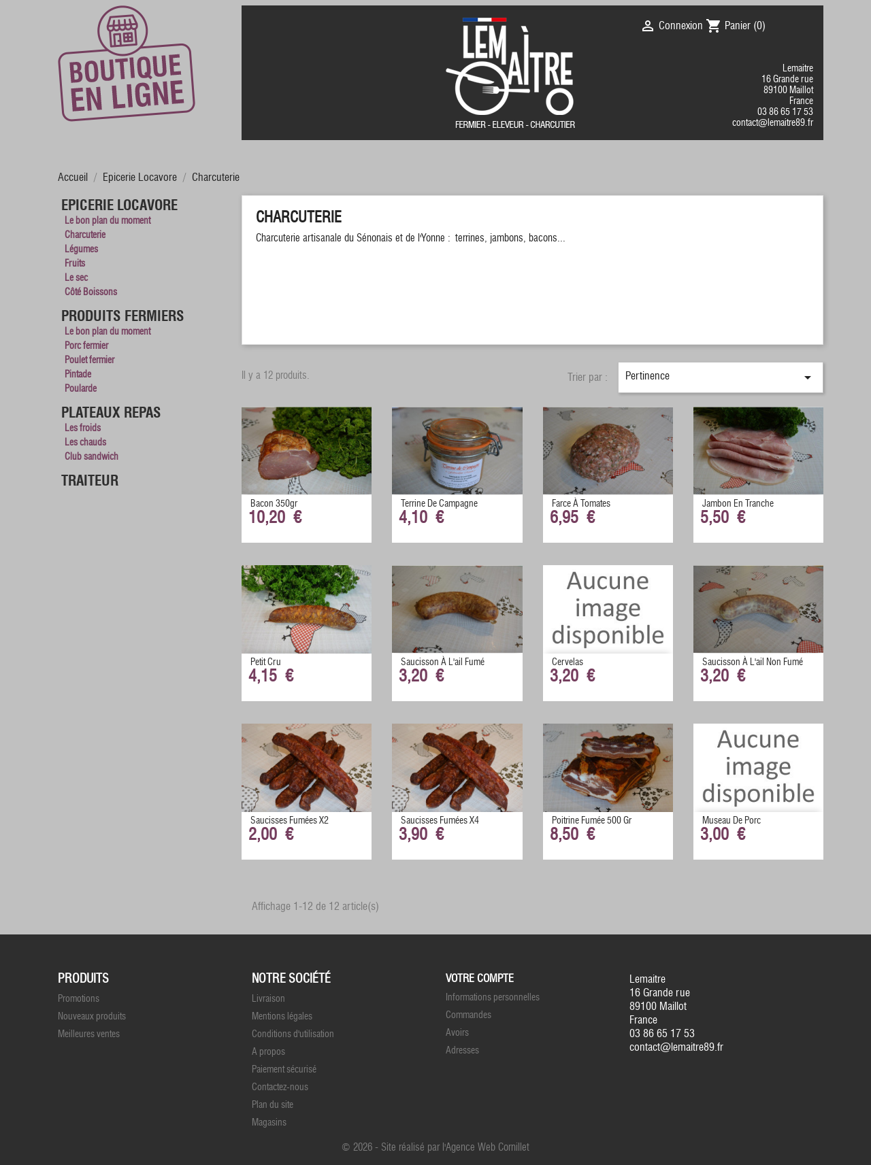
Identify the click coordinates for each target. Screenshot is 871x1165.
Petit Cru (265, 662)
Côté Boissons (91, 292)
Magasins (269, 1122)
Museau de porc (731, 820)
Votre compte (480, 978)
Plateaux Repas (111, 413)
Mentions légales (282, 1016)
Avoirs (457, 1033)
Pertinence (720, 377)
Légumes (81, 249)
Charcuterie (85, 235)
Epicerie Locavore (119, 205)
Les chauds (85, 442)
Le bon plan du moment (107, 220)
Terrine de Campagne (439, 503)
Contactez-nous (280, 1087)
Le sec (76, 278)
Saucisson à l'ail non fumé (752, 662)
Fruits (75, 263)
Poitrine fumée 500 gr (591, 820)
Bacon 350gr (273, 503)
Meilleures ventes (89, 1034)
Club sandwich (91, 456)
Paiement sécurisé (284, 1069)
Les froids (83, 428)
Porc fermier (86, 346)
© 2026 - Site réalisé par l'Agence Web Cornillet (435, 1147)
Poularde (81, 388)
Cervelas (567, 662)
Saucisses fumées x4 (440, 820)
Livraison (268, 998)
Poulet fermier (89, 360)
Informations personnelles (493, 997)
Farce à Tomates (581, 503)
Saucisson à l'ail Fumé (442, 662)
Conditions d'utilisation (293, 1034)
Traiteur (89, 481)
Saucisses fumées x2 (289, 820)
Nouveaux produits (92, 1016)
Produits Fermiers (122, 316)
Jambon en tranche (738, 503)
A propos (268, 1052)
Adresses (462, 1050)
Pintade (78, 374)
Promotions (78, 998)
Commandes (468, 1015)
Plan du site (272, 1105)
